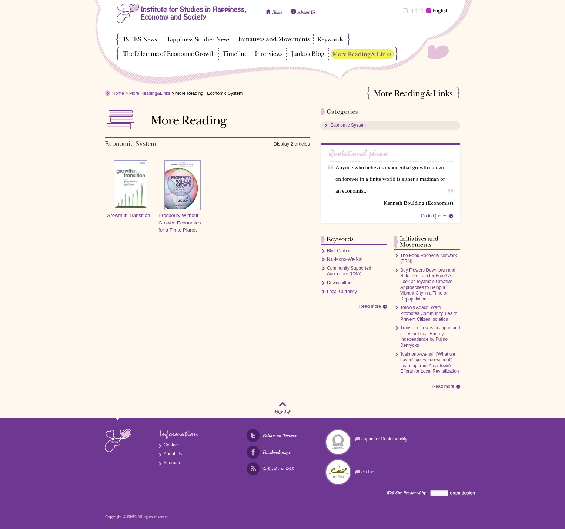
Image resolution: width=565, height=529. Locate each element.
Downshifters (339, 282)
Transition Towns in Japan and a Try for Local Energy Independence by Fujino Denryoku (430, 336)
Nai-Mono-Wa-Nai (344, 259)
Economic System (348, 125)
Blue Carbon (339, 250)
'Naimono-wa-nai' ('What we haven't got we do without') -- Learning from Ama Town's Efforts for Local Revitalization (429, 363)
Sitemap (172, 462)
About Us (173, 453)
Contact (171, 445)
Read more (370, 306)
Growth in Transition (128, 215)
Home (118, 93)
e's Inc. (368, 472)
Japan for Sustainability (384, 439)
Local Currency (342, 291)
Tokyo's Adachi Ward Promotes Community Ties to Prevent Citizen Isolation (428, 313)
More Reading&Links (149, 93)
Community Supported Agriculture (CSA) (349, 271)
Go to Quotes (434, 216)
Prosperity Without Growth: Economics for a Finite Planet (179, 223)
